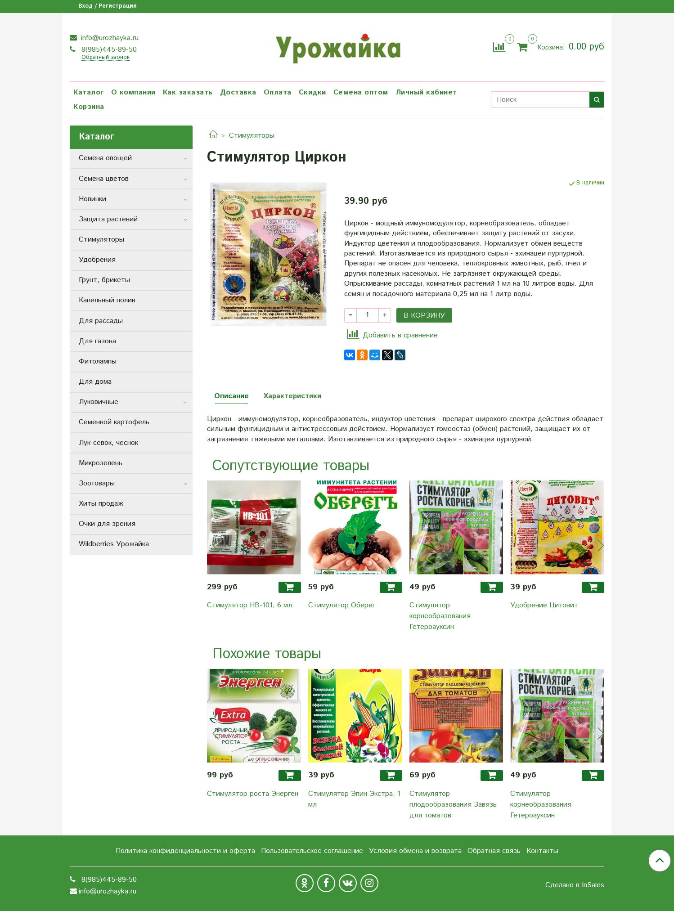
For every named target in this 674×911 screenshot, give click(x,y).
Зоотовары (97, 483)
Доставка (238, 92)
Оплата (278, 92)
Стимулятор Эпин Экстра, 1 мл (354, 799)
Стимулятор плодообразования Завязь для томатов (453, 805)
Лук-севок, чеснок (108, 443)
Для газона (97, 341)
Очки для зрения (107, 524)
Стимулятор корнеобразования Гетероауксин (440, 616)
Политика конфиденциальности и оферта (185, 851)
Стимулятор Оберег (341, 605)
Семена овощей (105, 158)
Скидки (312, 92)
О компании (133, 92)
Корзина (88, 107)
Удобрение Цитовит (544, 605)
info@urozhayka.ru (109, 38)
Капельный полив (107, 300)
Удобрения (97, 260)
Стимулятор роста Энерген (252, 794)
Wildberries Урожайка (114, 544)
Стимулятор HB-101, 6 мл (249, 605)
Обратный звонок (105, 58)
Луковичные (98, 402)
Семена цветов (104, 179)
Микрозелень (100, 463)
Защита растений (108, 219)
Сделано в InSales (574, 885)
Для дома (95, 382)
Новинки (92, 199)
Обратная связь (494, 851)
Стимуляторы (251, 135)
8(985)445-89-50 (108, 50)
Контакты (542, 851)
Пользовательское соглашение (312, 851)
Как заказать (188, 92)
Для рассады (101, 321)
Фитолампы (98, 361)
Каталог (88, 92)
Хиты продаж (101, 503)
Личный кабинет (426, 92)
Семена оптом (360, 92)
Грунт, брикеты (104, 280)
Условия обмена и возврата (415, 851)
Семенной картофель (114, 422)
